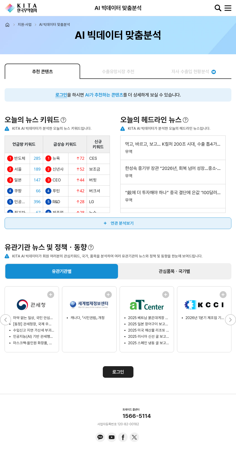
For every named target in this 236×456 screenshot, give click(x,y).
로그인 (61, 95)
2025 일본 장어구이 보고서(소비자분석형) (148, 324)
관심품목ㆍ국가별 (174, 271)
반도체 (19, 158)
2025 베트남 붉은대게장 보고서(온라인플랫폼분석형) (148, 318)
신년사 (58, 169)
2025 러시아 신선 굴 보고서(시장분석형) (148, 336)
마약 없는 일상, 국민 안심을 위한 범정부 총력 (33, 318)
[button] (230, 319)
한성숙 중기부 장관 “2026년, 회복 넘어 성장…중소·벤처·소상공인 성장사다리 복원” (173, 168)
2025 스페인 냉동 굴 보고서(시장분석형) (148, 343)
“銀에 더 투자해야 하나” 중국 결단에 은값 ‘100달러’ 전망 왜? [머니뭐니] (173, 192)
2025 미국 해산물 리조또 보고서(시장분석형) (148, 330)
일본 (18, 180)
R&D (56, 201)
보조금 (94, 169)
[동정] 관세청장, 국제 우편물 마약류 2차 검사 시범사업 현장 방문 (33, 324)
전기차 (19, 212)
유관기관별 (61, 271)
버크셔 (94, 190)
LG (91, 201)
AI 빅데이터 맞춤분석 (54, 24)
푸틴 (56, 190)
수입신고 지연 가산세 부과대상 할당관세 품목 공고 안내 (33, 330)
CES (93, 158)
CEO (57, 180)
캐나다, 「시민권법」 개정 (88, 318)
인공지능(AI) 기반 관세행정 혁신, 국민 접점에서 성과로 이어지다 (33, 336)
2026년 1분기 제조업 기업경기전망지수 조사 (206, 318)
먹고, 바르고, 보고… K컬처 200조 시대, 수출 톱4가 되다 (173, 144)
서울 (18, 169)
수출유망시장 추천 (118, 71)
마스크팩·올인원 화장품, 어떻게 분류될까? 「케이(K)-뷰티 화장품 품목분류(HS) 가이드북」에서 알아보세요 (33, 343)
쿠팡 (18, 190)
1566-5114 (137, 416)
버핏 (93, 180)
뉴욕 (56, 158)
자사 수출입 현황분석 (193, 71)
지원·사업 (25, 24)
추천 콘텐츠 (42, 71)
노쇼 (93, 212)
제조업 (58, 212)
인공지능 (20, 201)
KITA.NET (21, 8)
